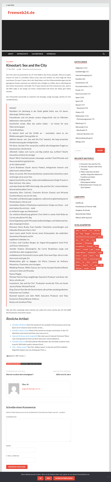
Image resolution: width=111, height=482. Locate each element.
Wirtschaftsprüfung (83, 138)
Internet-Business (83, 134)
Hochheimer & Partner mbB (86, 206)
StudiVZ (85, 265)
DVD (82, 240)
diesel (100, 237)
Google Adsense (81, 252)
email (93, 240)
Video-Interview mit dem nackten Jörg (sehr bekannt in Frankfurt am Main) (91, 174)
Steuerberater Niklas (83, 214)
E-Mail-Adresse (13, 456)
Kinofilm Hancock (18, 341)
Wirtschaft (80, 127)
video (96, 265)
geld (92, 249)
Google (97, 249)
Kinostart (25, 364)
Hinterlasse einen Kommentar (31, 69)
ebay (87, 240)
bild (77, 234)
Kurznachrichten (82, 86)
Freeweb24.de (21, 12)
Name (9, 446)
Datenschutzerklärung (64, 478)
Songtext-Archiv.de (83, 210)
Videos (78, 112)
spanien (94, 262)
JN (20, 69)
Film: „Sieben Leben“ (19, 347)
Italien (91, 256)
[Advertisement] (55, 35)
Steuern (78, 105)
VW (101, 265)
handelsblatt (92, 252)
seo (83, 262)
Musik (78, 90)
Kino (97, 256)
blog (81, 234)
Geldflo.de (79, 203)
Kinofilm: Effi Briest (19, 325)
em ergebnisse (80, 246)
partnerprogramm (95, 259)
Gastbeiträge (37, 54)
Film (96, 246)
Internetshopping (82, 75)
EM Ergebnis (89, 243)
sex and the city (35, 364)
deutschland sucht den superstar (86, 237)
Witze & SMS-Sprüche (84, 218)
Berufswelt (81, 130)
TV (91, 265)
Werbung (79, 123)
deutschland (96, 234)
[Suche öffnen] (103, 53)
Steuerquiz (81, 108)
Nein (48, 478)
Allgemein (9, 61)
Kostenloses (80, 83)
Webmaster (80, 116)
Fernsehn (90, 246)
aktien (78, 230)
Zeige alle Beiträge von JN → (32, 389)
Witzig (78, 142)
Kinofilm (79, 79)
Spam (78, 97)
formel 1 (78, 249)
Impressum (51, 54)
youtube (86, 268)
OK (40, 478)
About (10, 54)
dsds (77, 240)
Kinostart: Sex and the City (90, 164)
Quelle (78, 262)
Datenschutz (22, 54)
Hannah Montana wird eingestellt (24, 336)
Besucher (97, 230)
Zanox (93, 268)
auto (90, 230)
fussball (85, 249)
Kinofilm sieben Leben (20, 330)
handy (100, 252)
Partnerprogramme (84, 119)
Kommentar (11, 417)
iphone (85, 256)
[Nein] (108, 477)
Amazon (84, 230)
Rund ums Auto (81, 94)
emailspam (79, 243)
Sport (78, 101)
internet (78, 256)
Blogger (87, 234)
